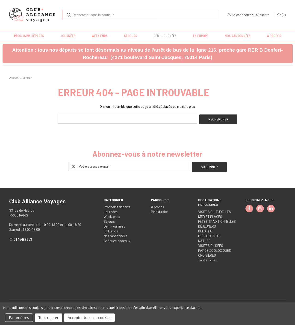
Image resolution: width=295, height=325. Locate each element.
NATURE (204, 240)
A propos (274, 36)
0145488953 (23, 239)
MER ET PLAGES (210, 215)
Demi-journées (165, 36)
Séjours (130, 36)
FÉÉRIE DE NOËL (209, 235)
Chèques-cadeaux (117, 240)
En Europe (200, 36)
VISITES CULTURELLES (214, 211)
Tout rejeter (48, 317)
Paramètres (19, 317)
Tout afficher (207, 259)
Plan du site (159, 211)
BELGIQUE (205, 230)
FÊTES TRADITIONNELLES (217, 220)
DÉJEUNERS (207, 225)
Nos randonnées (238, 36)
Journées (67, 36)
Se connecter (241, 15)
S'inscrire (262, 15)
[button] (148, 53)
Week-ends (100, 36)
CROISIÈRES (207, 254)
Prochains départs (29, 36)
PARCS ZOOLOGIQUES (214, 249)
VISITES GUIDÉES (210, 244)
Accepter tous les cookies (89, 317)
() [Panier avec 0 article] (281, 15)
